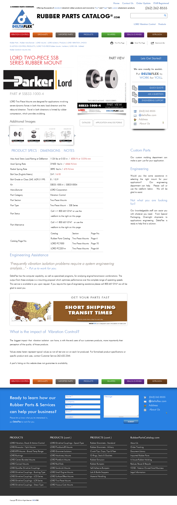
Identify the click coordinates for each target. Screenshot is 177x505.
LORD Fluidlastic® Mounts (61, 447)
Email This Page (140, 43)
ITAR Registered (161, 3)
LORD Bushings (16, 456)
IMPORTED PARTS (65, 35)
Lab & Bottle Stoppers (99, 472)
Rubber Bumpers (97, 464)
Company (70, 402)
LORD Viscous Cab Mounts (61, 485)
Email (69, 412)
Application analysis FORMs (109, 123)
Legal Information (137, 472)
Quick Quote (156, 88)
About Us (134, 443)
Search (165, 15)
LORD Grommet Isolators (61, 452)
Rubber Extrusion (97, 460)
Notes (69, 151)
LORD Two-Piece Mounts (60, 481)
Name (69, 397)
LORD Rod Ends (56, 464)
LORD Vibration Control (145, 24)
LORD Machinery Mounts (60, 456)
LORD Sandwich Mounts (60, 468)
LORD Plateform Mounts (60, 460)
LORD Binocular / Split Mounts (23, 447)
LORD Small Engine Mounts (61, 472)
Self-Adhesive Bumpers (99, 468)
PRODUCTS (88, 35)
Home (116, 3)
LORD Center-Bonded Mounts (22, 460)
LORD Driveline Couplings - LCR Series (26, 481)
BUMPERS (111, 35)
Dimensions (50, 151)
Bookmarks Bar (160, 43)
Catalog (86, 123)
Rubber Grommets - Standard (102, 443)
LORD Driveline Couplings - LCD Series (26, 477)
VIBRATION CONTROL (20, 35)
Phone (69, 407)
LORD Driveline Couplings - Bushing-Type (27, 472)
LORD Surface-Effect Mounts (62, 477)
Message (108, 397)
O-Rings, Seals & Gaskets (101, 456)
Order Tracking (137, 447)
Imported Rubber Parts (139, 456)
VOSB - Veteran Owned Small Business (147, 468)
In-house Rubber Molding (141, 460)
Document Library (137, 452)
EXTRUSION (157, 35)
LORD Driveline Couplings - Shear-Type (26, 485)
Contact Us (127, 3)
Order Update (143, 3)
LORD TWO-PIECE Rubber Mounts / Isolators (52, 46)
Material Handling (98, 477)
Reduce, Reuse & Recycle (140, 464)
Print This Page (119, 43)
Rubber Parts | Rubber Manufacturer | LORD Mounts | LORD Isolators (34, 43)
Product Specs (24, 151)
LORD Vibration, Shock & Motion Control (27, 443)
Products (162, 24)
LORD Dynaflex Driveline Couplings (25, 468)
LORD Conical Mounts (19, 464)
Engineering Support (152, 101)
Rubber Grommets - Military (102, 447)
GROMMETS (43, 35)
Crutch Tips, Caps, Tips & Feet (103, 452)
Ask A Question (155, 94)
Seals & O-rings (134, 35)
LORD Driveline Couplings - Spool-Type (67, 443)
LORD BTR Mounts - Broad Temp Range (26, 452)
